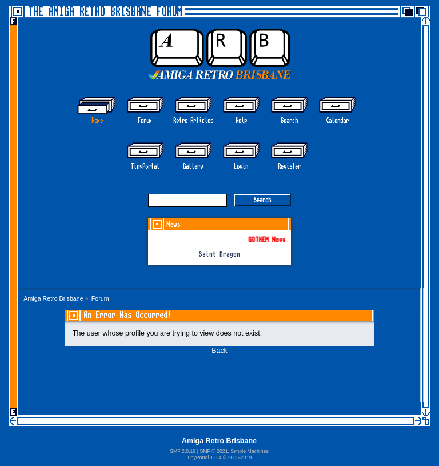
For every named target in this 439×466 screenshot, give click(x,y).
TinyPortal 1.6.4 (204, 457)
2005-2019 (240, 457)
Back (219, 350)
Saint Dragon (219, 255)
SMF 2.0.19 (182, 451)
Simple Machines (249, 451)
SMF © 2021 (213, 451)
